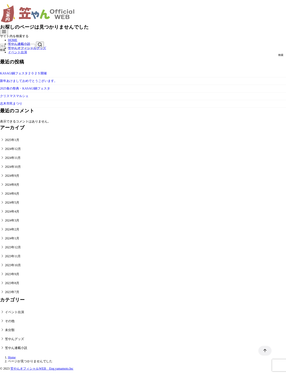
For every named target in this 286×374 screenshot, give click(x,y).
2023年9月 (12, 274)
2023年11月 (13, 256)
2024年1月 (12, 238)
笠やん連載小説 (19, 44)
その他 (9, 321)
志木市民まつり (11, 103)
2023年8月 (12, 283)
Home (12, 357)
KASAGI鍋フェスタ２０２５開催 (23, 73)
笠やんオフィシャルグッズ (27, 48)
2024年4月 (12, 211)
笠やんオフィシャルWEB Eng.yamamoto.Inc (41, 368)
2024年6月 (12, 193)
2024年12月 (13, 149)
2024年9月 (12, 175)
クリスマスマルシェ (14, 96)
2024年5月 (12, 202)
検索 (280, 55)
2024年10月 (13, 166)
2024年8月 (12, 184)
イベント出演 (17, 52)
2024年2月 (12, 229)
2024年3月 (12, 220)
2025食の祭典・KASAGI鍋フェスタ (25, 88)
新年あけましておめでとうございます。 (28, 81)
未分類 (9, 330)
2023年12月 (13, 247)
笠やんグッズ (14, 339)
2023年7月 (12, 292)
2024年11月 (13, 157)
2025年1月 (12, 140)
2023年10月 (13, 265)
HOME (12, 40)
